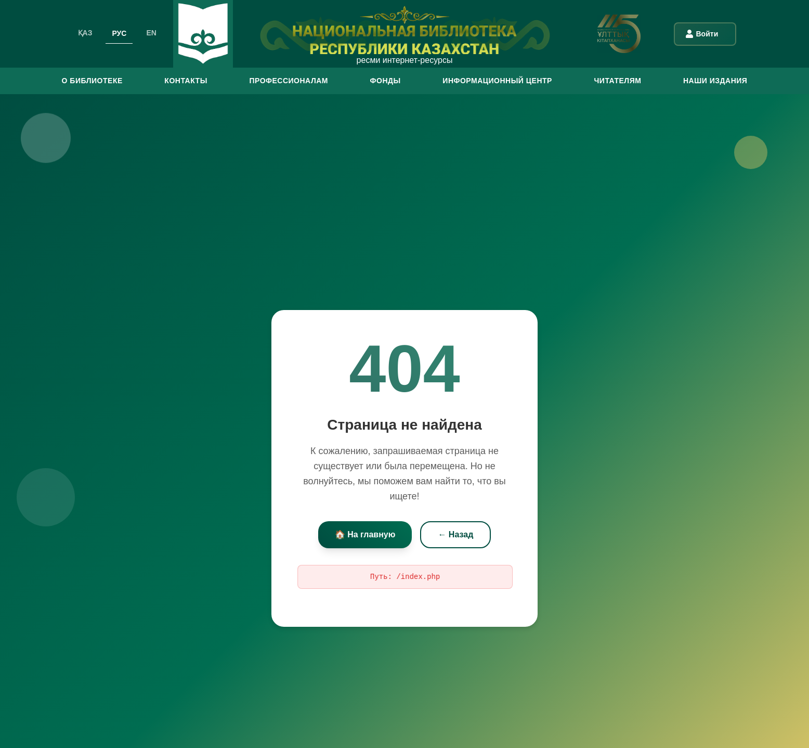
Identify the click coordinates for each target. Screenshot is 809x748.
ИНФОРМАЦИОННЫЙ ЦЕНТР (497, 80)
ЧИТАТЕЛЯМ (617, 80)
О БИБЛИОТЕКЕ (92, 80)
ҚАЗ (85, 33)
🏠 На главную (365, 534)
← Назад (455, 534)
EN (151, 33)
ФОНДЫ (385, 80)
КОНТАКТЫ (185, 80)
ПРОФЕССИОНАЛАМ (288, 80)
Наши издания (715, 80)
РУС (119, 33)
